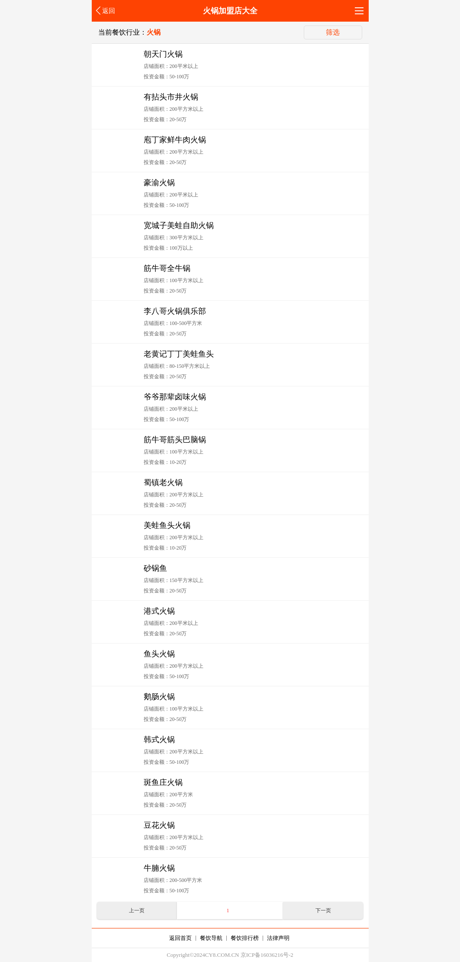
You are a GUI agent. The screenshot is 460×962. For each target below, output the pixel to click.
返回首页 (180, 938)
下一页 (323, 910)
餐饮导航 (211, 938)
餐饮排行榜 (245, 938)
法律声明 (278, 938)
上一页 (137, 910)
